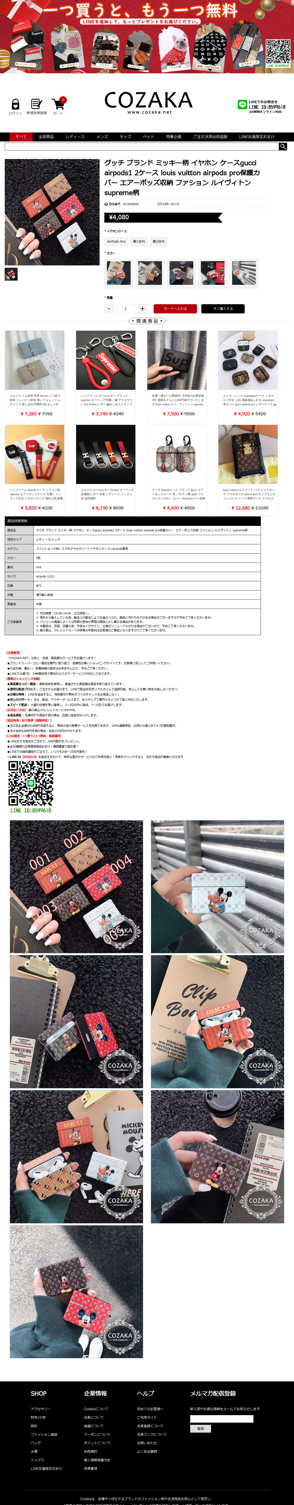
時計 (34, 1426)
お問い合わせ (170, 204)
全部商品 (46, 137)
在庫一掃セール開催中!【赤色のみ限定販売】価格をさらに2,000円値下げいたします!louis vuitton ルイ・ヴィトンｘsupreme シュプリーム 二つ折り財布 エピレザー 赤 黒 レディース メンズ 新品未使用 (178, 404)
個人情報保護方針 (97, 1460)
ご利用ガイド (147, 1417)
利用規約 (90, 1451)
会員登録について (150, 1426)
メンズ (102, 137)
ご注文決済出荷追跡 (210, 137)
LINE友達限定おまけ (257, 137)
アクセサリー (41, 1409)
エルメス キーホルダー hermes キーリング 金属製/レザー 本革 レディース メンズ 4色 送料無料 (107, 494)
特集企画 (173, 137)
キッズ (125, 137)
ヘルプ (145, 1394)
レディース (75, 137)
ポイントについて (97, 1443)
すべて (21, 137)
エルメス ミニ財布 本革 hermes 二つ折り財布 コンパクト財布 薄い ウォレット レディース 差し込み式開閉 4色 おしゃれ (35, 400)
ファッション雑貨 (44, 1434)
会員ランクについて (152, 1434)
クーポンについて (97, 1434)
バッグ (36, 1443)
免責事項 (90, 1468)
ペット (148, 137)
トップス (37, 1460)
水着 (34, 1451)
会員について (94, 1417)
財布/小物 (38, 1417)
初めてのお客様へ (150, 1409)
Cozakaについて (96, 1409)
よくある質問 (147, 1451)
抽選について (94, 1426)
